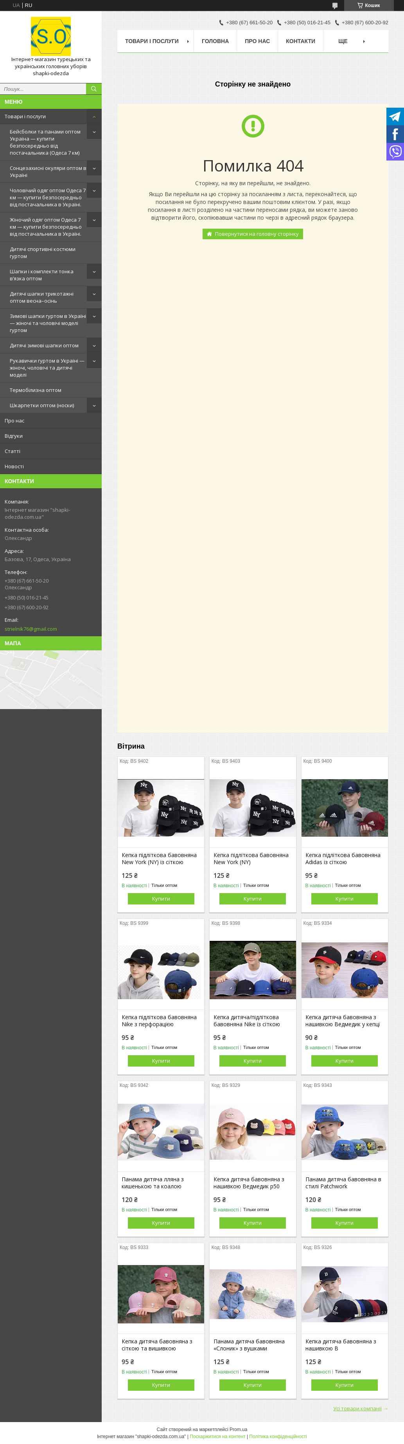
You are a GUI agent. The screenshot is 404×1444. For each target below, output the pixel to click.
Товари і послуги (25, 116)
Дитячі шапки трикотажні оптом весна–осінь (42, 297)
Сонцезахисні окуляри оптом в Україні (48, 171)
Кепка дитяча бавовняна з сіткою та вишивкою (157, 1345)
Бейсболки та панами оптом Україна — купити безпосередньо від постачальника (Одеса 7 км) (45, 142)
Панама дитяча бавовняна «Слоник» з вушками (249, 1345)
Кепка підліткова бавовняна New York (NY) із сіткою (159, 859)
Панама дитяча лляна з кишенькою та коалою (153, 1183)
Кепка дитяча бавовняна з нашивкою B (340, 1345)
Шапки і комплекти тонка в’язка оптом (42, 275)
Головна (215, 41)
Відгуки (14, 435)
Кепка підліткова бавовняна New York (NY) (251, 859)
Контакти (300, 41)
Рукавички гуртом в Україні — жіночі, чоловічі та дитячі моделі (47, 367)
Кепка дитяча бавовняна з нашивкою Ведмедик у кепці (342, 1021)
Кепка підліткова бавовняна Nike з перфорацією (159, 1021)
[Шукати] (94, 89)
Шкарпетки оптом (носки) (42, 405)
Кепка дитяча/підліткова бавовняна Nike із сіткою (247, 1021)
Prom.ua (238, 1429)
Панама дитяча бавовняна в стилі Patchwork (343, 1183)
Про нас (14, 420)
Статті (12, 451)
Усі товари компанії (357, 1408)
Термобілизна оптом (35, 389)
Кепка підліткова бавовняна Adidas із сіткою (343, 859)
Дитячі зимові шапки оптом (44, 345)
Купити (161, 898)
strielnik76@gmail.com (31, 628)
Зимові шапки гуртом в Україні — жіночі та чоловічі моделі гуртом (48, 323)
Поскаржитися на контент (217, 1436)
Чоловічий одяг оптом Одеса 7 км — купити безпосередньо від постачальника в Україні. (48, 197)
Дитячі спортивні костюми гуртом (42, 252)
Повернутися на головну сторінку (257, 233)
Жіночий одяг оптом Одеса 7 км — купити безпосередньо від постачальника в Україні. (46, 226)
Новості (14, 466)
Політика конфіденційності (278, 1436)
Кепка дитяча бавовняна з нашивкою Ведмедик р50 (249, 1183)
